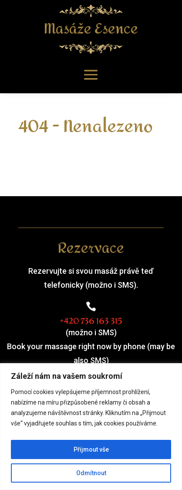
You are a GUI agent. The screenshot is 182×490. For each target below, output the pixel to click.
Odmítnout (91, 473)
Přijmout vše (91, 449)
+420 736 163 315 (91, 321)
